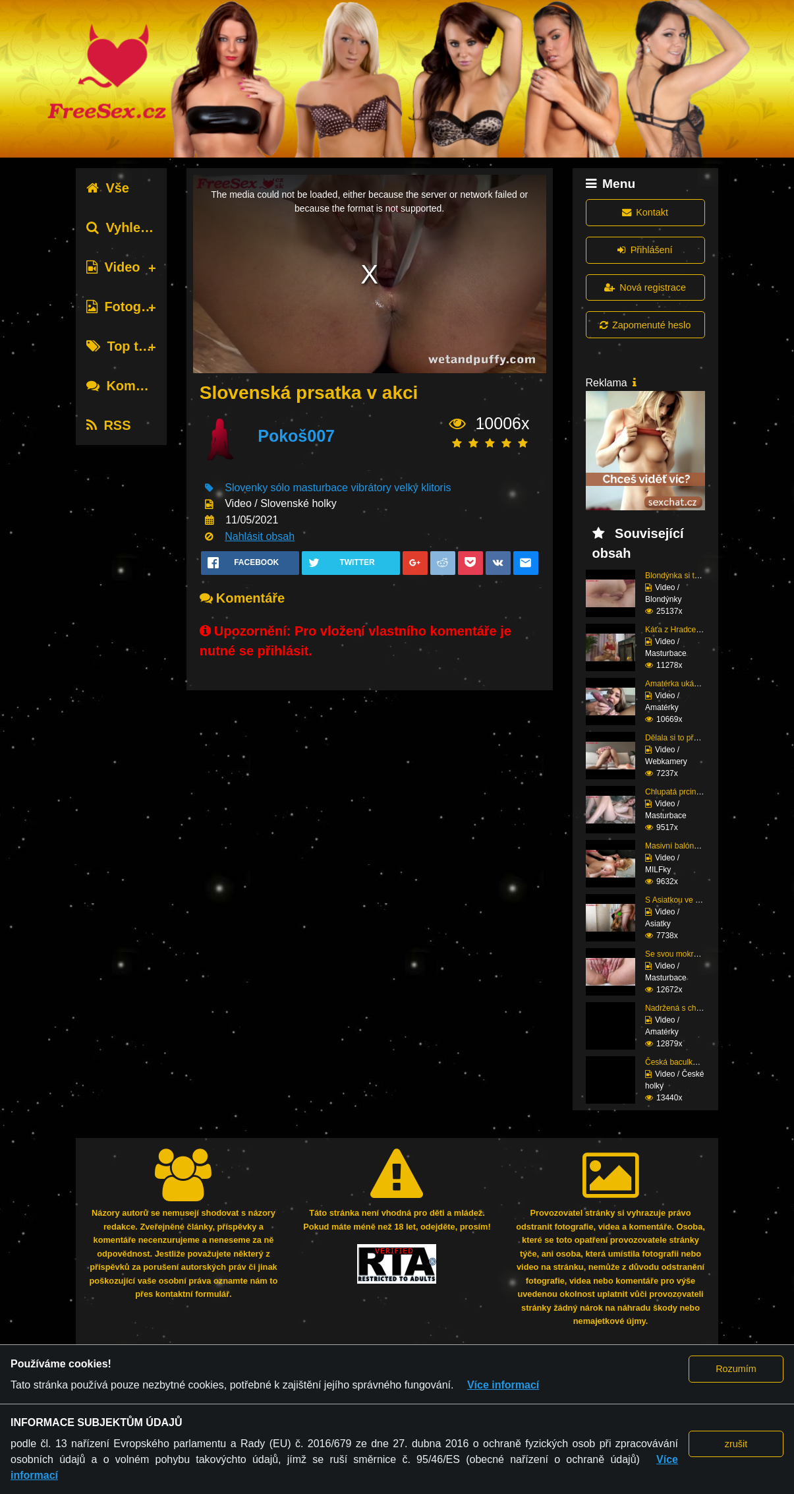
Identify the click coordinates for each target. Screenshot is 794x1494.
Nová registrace (645, 287)
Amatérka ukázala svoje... (690, 683)
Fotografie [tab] (126, 306)
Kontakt (645, 212)
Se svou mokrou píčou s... (691, 954)
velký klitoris (422, 487)
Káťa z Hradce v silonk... (688, 629)
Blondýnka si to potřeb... (687, 575)
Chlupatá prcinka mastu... (690, 791)
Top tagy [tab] (123, 346)
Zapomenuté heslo (645, 325)
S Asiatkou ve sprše (679, 900)
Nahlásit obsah (260, 536)
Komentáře (130, 385)
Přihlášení (644, 250)
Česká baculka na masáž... (692, 1062)
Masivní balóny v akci (682, 846)
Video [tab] (113, 267)
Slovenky (246, 487)
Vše (107, 188)
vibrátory (371, 487)
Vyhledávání (134, 227)
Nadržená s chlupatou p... (690, 1008)
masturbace (320, 487)
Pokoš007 (296, 436)
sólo (280, 487)
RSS (108, 425)
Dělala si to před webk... (687, 737)
